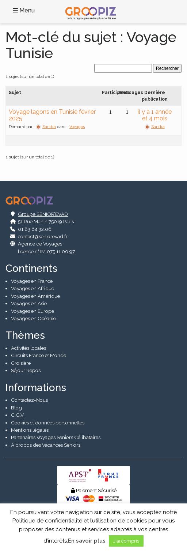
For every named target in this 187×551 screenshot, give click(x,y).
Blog (16, 408)
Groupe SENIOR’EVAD (43, 214)
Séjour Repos (26, 370)
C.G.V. (17, 415)
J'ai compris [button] (126, 541)
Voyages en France (32, 281)
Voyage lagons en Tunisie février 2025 (52, 115)
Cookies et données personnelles (47, 423)
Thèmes (25, 335)
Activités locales (28, 348)
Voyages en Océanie (33, 318)
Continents (31, 268)
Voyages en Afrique (32, 288)
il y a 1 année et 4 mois (155, 115)
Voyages (77, 126)
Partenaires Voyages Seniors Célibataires (55, 437)
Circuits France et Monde (38, 355)
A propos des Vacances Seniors (45, 445)
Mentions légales (30, 430)
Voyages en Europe (32, 311)
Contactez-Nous (29, 400)
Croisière (21, 363)
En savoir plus (87, 540)
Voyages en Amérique (35, 296)
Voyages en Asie (29, 303)
